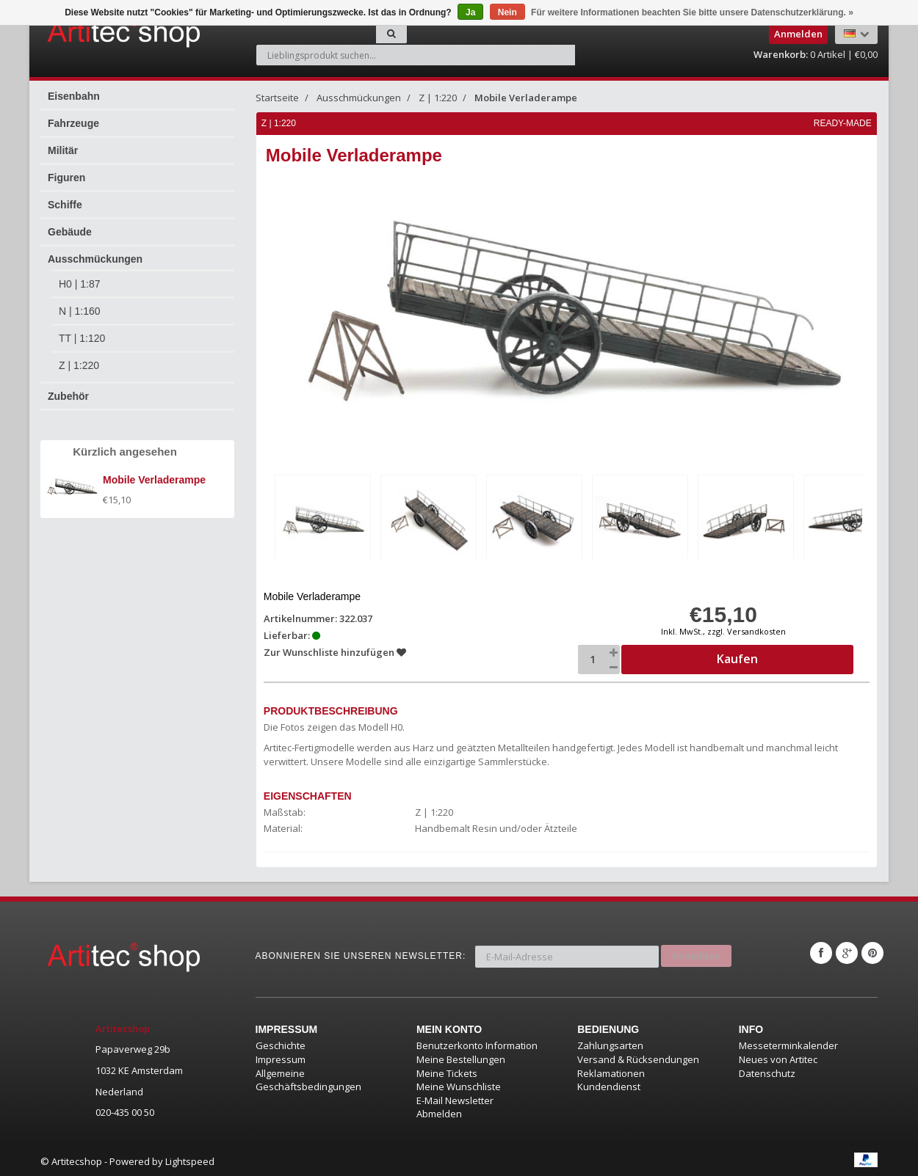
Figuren (66, 177)
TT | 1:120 (82, 338)
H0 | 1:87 (80, 284)
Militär (63, 150)
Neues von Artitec (778, 1057)
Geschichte (281, 1044)
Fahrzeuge (73, 123)
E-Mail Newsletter (455, 1098)
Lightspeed (189, 1159)
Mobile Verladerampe (525, 97)
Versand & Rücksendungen (638, 1057)
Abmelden (439, 1112)
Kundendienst (608, 1085)
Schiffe (65, 205)
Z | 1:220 (79, 365)
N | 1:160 (80, 311)
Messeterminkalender (788, 1044)
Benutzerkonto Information (477, 1044)
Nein (507, 12)
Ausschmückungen (95, 259)
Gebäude (70, 232)
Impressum (281, 1057)
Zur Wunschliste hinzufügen (335, 650)
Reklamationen (611, 1071)
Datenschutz (767, 1071)
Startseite (277, 97)
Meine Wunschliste (458, 1085)
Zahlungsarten (610, 1044)
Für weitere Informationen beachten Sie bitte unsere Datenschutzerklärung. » (692, 12)
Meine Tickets (446, 1071)
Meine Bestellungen (460, 1057)
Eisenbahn (74, 96)
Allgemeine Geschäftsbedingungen (308, 1078)
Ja (470, 12)
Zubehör (68, 396)
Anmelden (696, 951)
